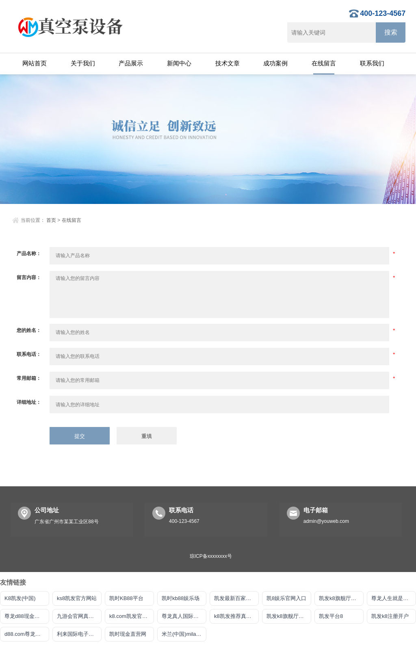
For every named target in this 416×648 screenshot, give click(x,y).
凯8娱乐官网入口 (286, 598)
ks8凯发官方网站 (77, 598)
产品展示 (131, 63)
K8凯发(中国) (20, 598)
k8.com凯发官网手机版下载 (131, 616)
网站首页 (34, 63)
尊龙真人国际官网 (183, 616)
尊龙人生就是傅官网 (393, 598)
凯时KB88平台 (126, 598)
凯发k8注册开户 (390, 616)
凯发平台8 (331, 616)
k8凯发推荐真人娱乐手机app (236, 616)
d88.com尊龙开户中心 (26, 634)
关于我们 (83, 63)
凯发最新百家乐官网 (236, 598)
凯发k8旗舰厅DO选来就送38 (341, 598)
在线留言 (324, 63)
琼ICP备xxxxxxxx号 (211, 556)
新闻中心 (179, 63)
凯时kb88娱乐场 (180, 598)
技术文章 (227, 63)
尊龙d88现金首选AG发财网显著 (26, 616)
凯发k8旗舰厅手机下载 (288, 616)
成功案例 (275, 63)
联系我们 (372, 63)
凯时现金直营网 (127, 634)
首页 (51, 220)
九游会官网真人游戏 (79, 616)
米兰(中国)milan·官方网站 (184, 634)
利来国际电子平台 (78, 634)
